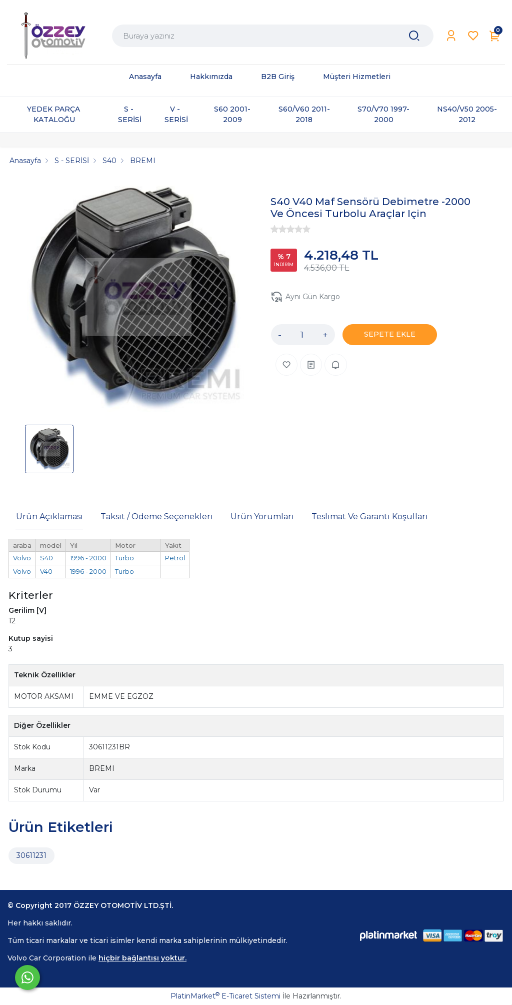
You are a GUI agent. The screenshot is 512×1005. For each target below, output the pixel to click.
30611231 (31, 855)
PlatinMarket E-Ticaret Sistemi (225, 995)
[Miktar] (302, 334)
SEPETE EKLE (390, 334)
